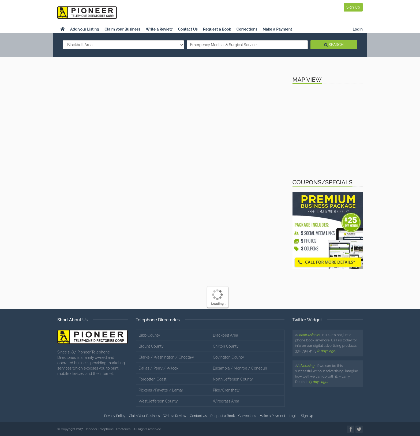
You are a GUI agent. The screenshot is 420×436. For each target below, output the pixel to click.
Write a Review (159, 29)
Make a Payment (277, 29)
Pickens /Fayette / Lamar (161, 390)
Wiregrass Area (226, 401)
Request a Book (217, 29)
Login (357, 29)
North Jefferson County (233, 379)
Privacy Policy (114, 416)
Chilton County (226, 346)
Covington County (228, 357)
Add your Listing (84, 29)
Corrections (247, 29)
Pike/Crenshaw (226, 390)
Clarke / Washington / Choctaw (166, 357)
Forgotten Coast (153, 379)
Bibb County (149, 335)
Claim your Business (122, 29)
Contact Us (188, 29)
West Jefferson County (158, 401)
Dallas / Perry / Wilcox (158, 368)
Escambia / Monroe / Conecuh (240, 368)
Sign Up (353, 7)
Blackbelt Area (225, 335)
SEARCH (333, 45)
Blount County (151, 346)
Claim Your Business (144, 416)
